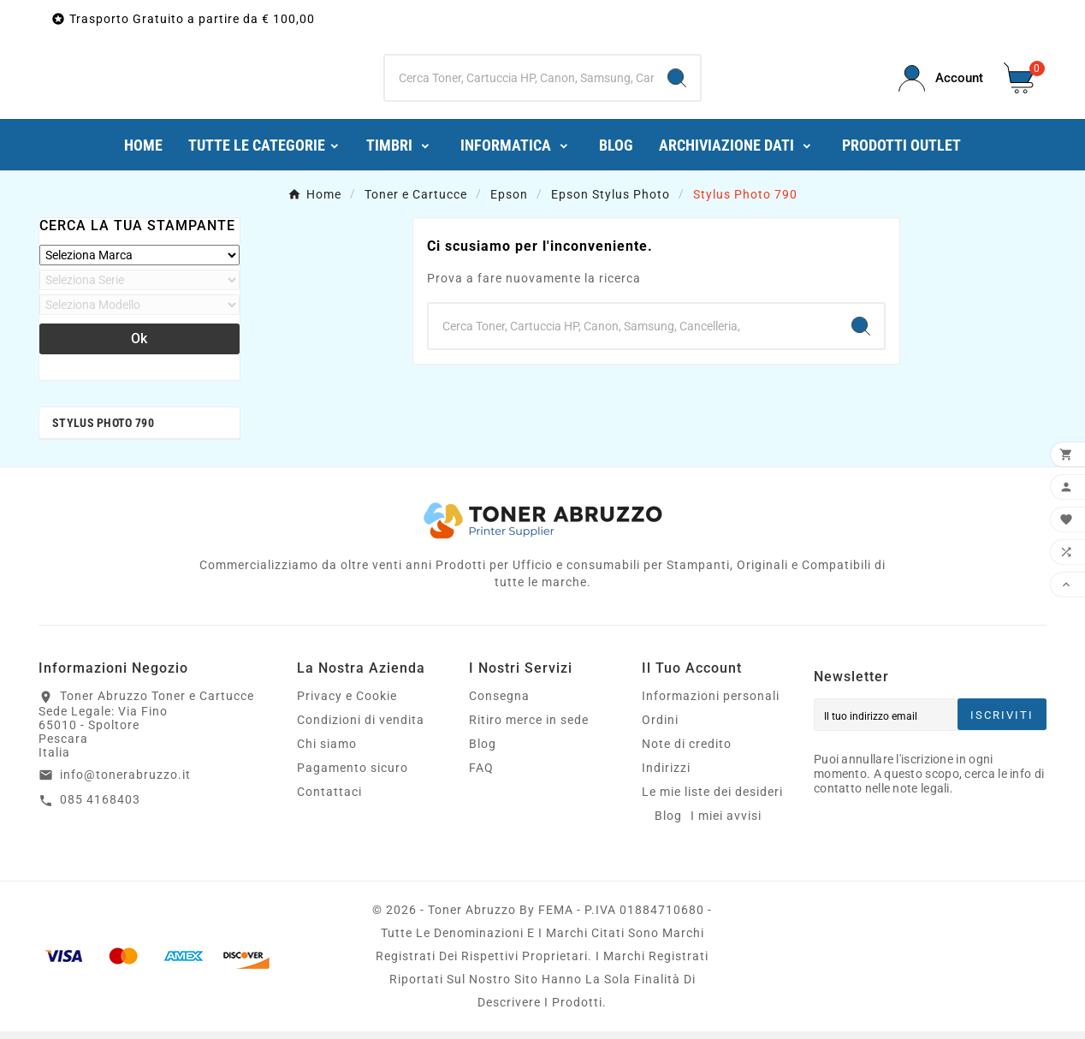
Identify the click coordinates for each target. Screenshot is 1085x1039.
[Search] (676, 82)
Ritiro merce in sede (529, 727)
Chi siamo (327, 751)
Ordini (660, 727)
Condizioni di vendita (360, 727)
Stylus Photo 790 (103, 430)
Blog (482, 751)
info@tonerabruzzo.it (125, 782)
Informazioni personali (711, 703)
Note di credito (687, 751)
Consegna (499, 703)
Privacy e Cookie (347, 703)
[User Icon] (940, 82)
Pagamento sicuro (352, 775)
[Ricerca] (520, 82)
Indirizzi (666, 775)
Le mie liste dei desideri (712, 799)
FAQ (481, 775)
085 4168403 (100, 807)
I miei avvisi (726, 823)
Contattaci (329, 799)
